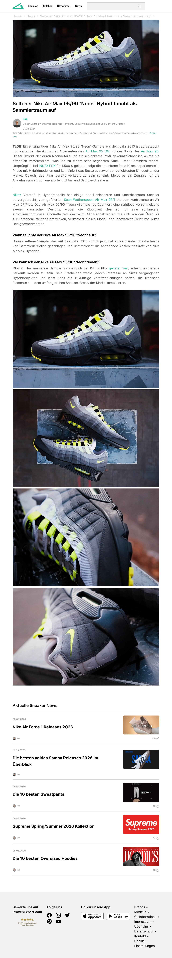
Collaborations (145, 917)
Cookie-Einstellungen (144, 943)
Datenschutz (144, 931)
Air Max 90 (149, 151)
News (78, 6)
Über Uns (141, 926)
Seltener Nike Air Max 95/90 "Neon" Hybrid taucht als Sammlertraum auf (96, 16)
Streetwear (63, 6)
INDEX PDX (47, 166)
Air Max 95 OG (97, 151)
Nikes (17, 195)
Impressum (142, 922)
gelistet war (118, 268)
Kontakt (140, 936)
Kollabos (47, 6)
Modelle (140, 912)
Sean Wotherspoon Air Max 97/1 (89, 200)
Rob (25, 119)
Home (17, 16)
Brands (139, 907)
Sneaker (33, 6)
